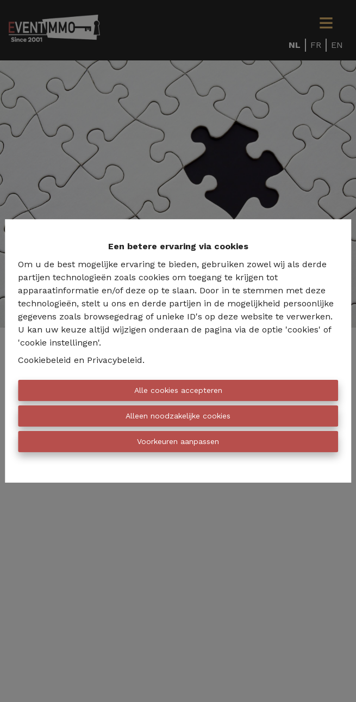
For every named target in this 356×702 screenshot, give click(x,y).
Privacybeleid (114, 360)
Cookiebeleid (44, 360)
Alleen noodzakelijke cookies (178, 415)
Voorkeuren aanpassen (178, 441)
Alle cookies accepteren (178, 390)
